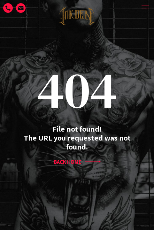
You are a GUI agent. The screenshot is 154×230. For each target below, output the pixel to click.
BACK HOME (77, 161)
